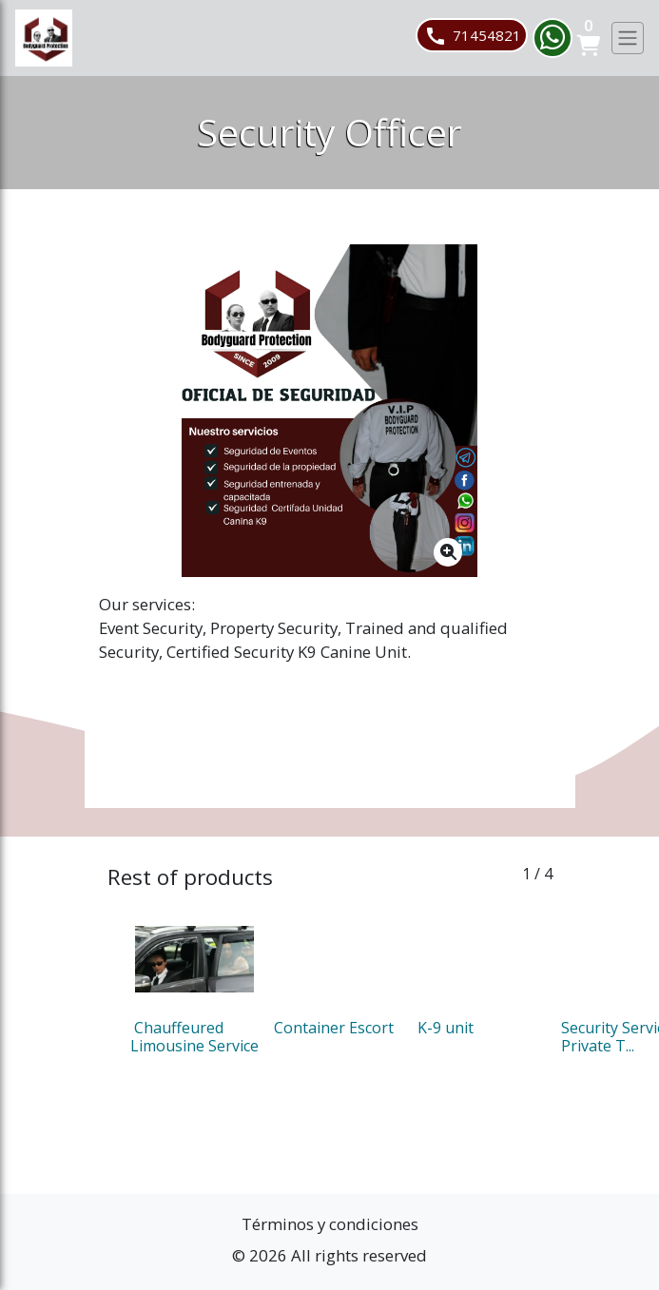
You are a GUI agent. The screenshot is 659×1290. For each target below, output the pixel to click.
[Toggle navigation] (627, 38)
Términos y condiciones (330, 1224)
